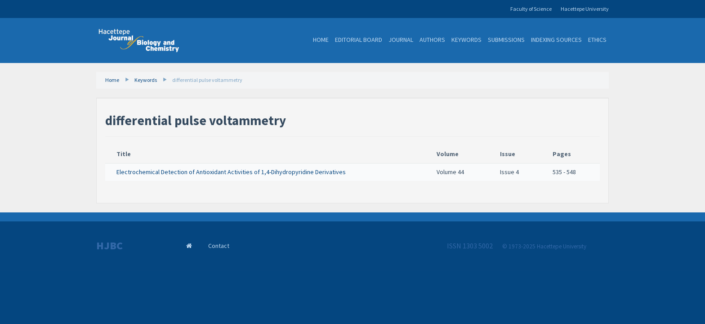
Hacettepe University (585, 8)
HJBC (109, 245)
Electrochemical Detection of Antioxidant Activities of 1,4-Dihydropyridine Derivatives (231, 172)
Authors (432, 40)
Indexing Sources (556, 40)
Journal (400, 40)
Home (321, 40)
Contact (218, 246)
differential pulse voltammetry (207, 79)
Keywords (466, 40)
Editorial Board (358, 40)
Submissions (506, 40)
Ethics (597, 40)
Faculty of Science (531, 8)
